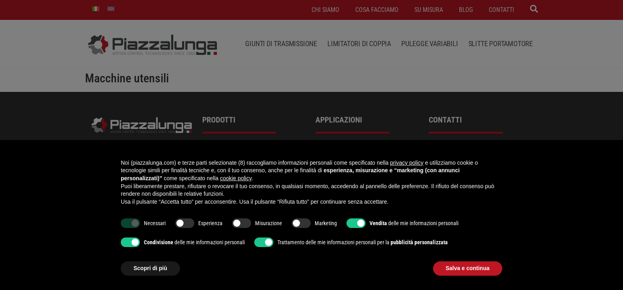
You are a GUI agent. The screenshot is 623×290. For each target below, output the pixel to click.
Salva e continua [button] (467, 268)
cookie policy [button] (236, 178)
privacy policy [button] (407, 163)
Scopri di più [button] (150, 268)
